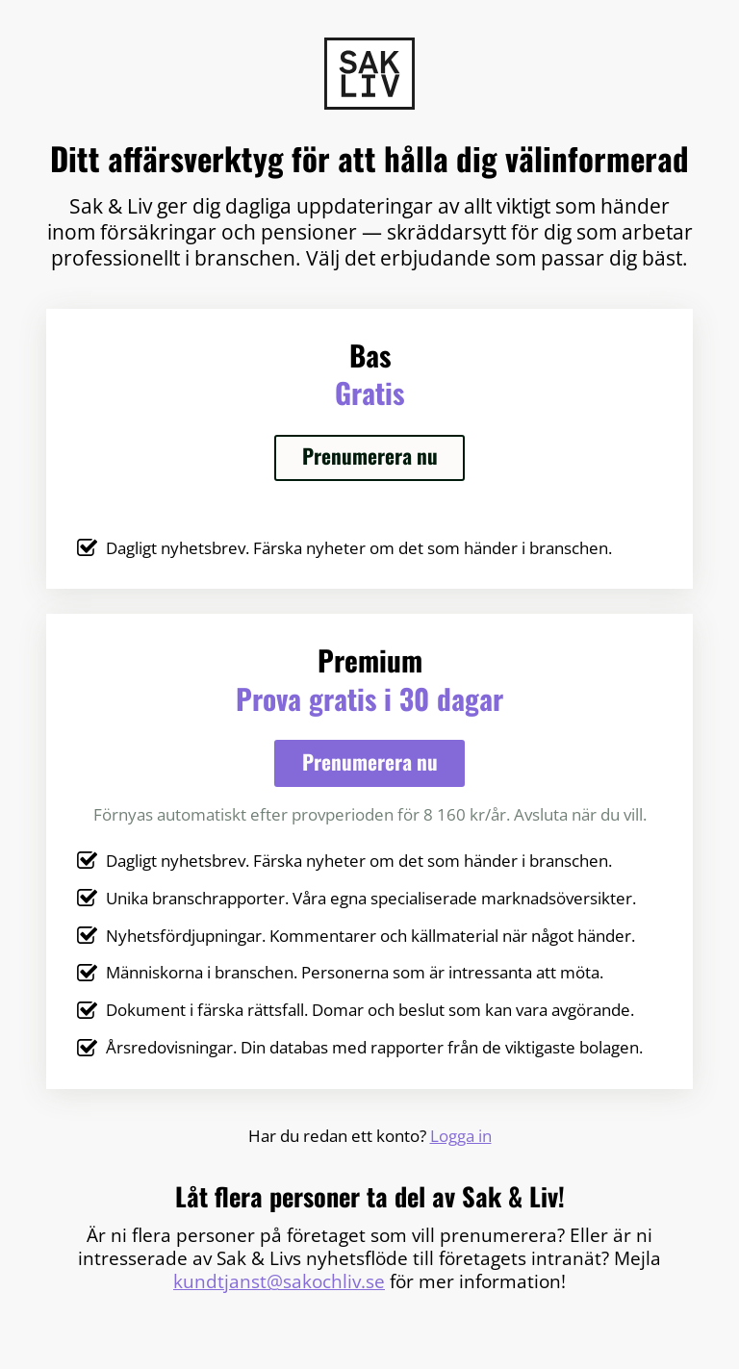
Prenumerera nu (370, 455)
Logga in (461, 1136)
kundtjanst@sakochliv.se (279, 1281)
